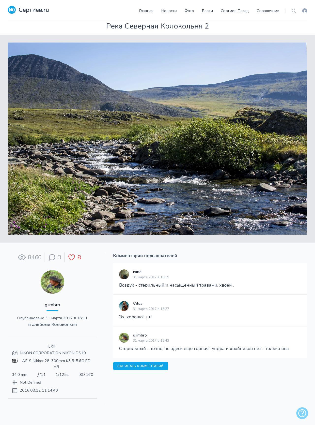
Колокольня (64, 324)
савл (137, 272)
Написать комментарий (140, 366)
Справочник (268, 11)
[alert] (302, 413)
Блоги (207, 11)
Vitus (137, 303)
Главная (146, 11)
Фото (189, 11)
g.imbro (52, 305)
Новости (169, 11)
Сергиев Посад (235, 11)
